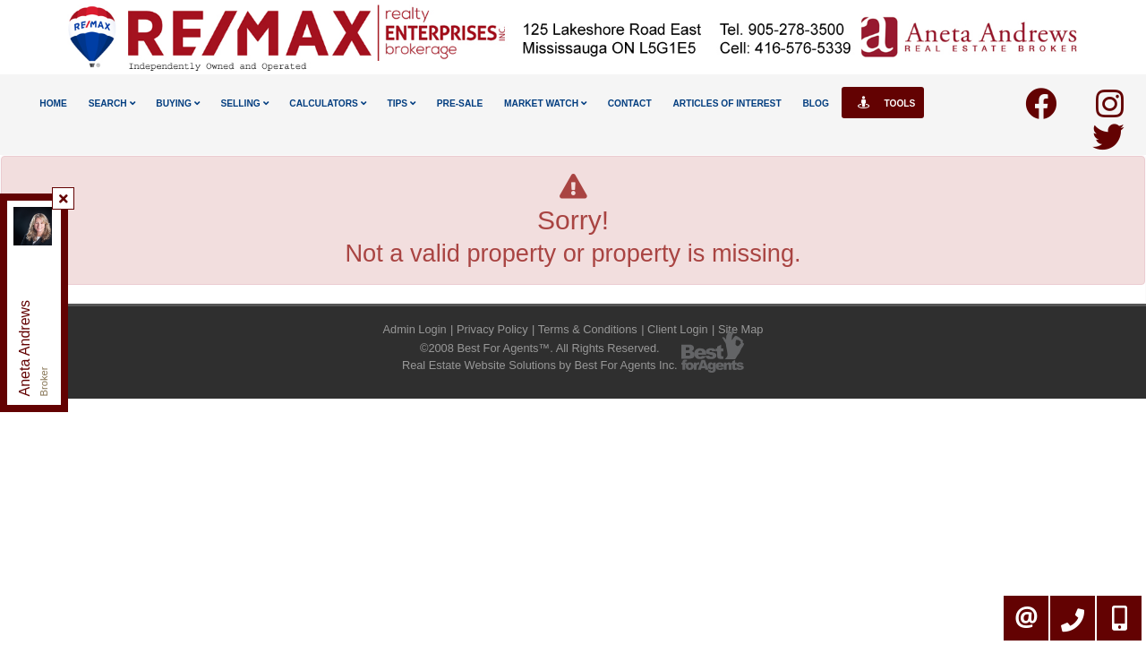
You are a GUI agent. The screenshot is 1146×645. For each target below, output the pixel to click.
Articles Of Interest (726, 103)
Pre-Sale (460, 103)
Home (53, 103)
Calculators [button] (327, 103)
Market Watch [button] (545, 103)
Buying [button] (177, 103)
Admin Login (415, 329)
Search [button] (112, 103)
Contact (630, 103)
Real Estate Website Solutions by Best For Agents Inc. (540, 365)
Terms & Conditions (587, 329)
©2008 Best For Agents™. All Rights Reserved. (540, 348)
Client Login (677, 329)
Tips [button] (401, 103)
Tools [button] (883, 102)
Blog (815, 103)
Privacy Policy (492, 329)
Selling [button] (245, 103)
